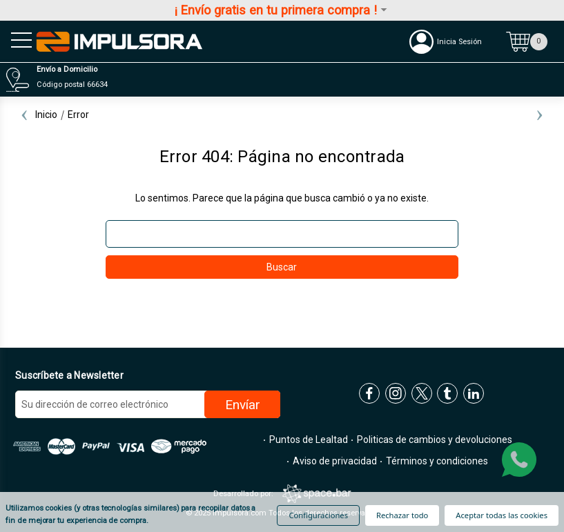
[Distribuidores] (278, 80)
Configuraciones (318, 515)
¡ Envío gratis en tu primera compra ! (282, 10)
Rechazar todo (402, 515)
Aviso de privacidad (334, 460)
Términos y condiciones (436, 460)
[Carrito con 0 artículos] (526, 41)
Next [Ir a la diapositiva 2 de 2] (539, 114)
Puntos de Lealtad (307, 439)
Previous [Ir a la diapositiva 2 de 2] (24, 114)
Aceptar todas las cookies (501, 515)
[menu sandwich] (17, 41)
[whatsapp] (519, 459)
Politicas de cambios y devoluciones (433, 439)
